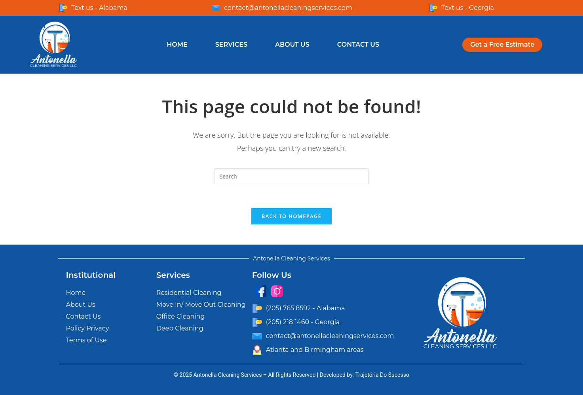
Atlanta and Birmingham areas (315, 349)
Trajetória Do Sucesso (382, 375)
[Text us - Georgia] (433, 8)
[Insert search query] (292, 176)
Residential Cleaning (189, 292)
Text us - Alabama (99, 7)
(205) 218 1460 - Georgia (303, 322)
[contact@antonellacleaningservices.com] (216, 8)
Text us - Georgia (467, 7)
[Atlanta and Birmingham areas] (257, 350)
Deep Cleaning (179, 328)
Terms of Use (86, 340)
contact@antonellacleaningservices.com (288, 7)
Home (177, 44)
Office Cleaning (180, 316)
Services (231, 44)
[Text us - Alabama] (63, 8)
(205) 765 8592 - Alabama (305, 308)
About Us (292, 44)
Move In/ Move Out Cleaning (201, 304)
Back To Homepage (291, 216)
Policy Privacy (87, 328)
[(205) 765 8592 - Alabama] (257, 308)
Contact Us (358, 44)
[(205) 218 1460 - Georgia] (257, 322)
